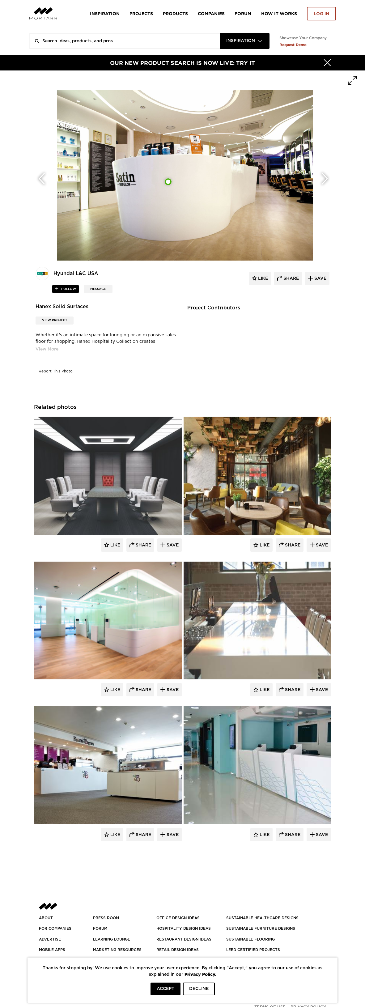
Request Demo (293, 45)
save (319, 278)
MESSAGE (98, 289)
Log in (321, 14)
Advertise (50, 939)
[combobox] (245, 41)
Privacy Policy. (200, 974)
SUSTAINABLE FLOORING (250, 939)
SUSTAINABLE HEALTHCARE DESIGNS (262, 918)
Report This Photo (56, 371)
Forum (243, 13)
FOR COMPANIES (55, 928)
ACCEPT (165, 989)
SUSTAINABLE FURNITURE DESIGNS (260, 928)
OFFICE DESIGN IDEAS (178, 918)
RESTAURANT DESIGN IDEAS (183, 939)
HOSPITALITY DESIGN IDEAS (183, 928)
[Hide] (327, 62)
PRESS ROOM (106, 918)
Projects (141, 13)
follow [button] (68, 289)
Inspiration (105, 13)
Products (175, 13)
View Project (54, 320)
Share (142, 545)
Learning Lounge (111, 939)
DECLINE (199, 989)
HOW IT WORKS (279, 13)
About (46, 918)
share (290, 278)
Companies (211, 13)
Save (172, 545)
